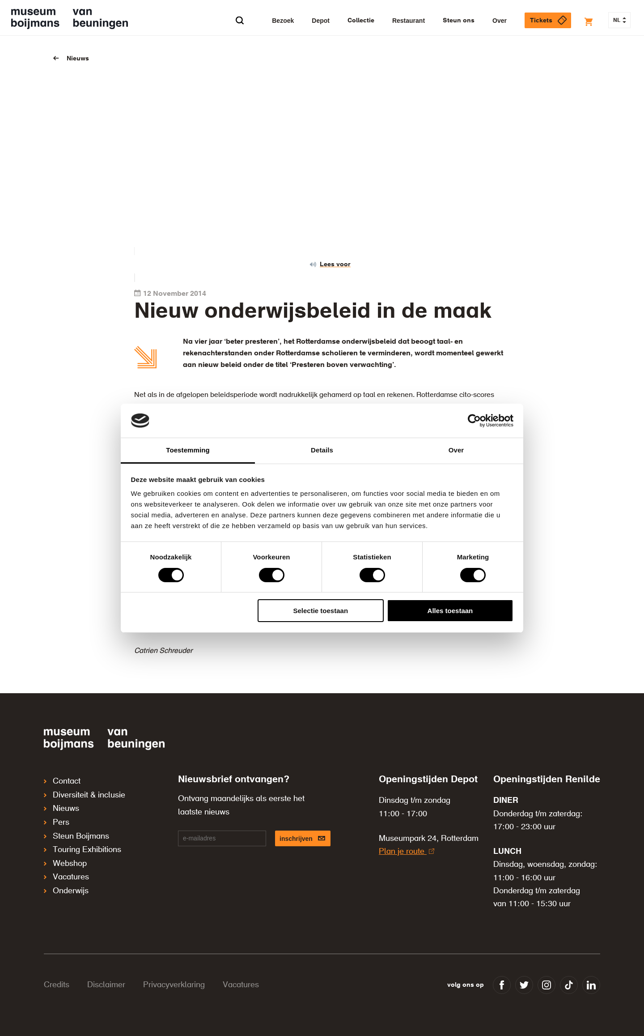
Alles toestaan (450, 610)
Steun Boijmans (76, 831)
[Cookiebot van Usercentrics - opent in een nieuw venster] (474, 420)
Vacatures (66, 869)
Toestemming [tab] (188, 450)
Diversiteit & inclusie (84, 793)
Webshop (65, 856)
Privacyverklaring (174, 985)
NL (619, 20)
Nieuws (78, 58)
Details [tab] (322, 450)
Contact (62, 781)
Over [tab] (456, 450)
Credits (56, 985)
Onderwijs (66, 881)
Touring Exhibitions (82, 844)
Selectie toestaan (320, 610)
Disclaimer (106, 985)
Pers (56, 818)
